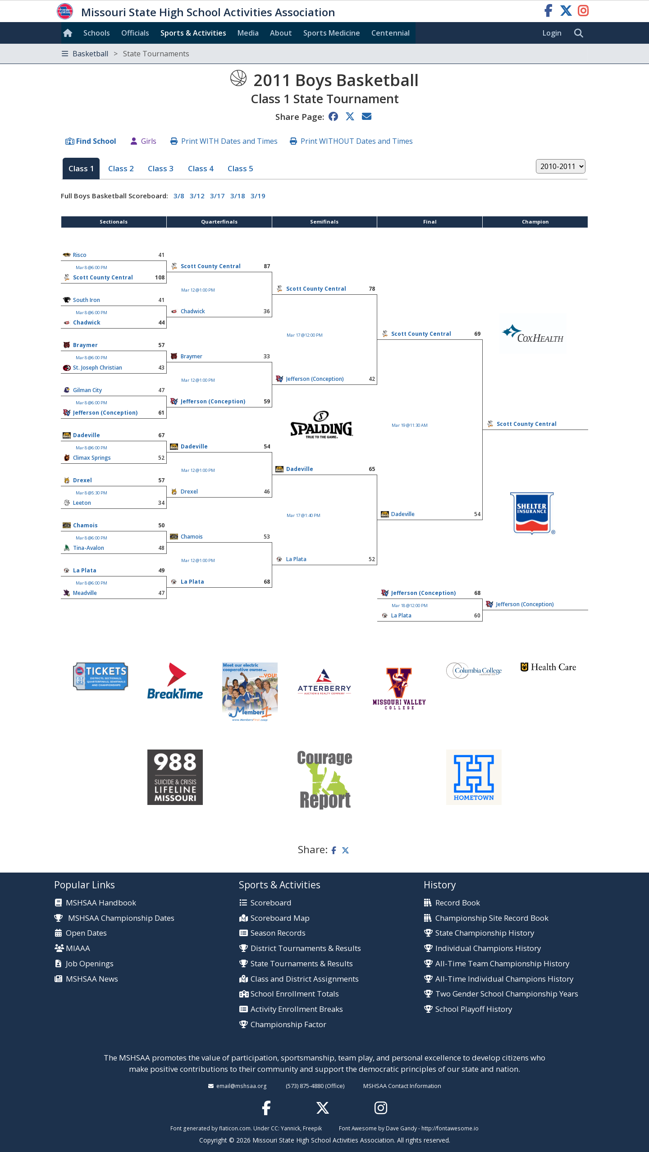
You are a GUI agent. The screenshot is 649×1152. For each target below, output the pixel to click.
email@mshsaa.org (241, 1085)
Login (552, 33)
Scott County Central (211, 266)
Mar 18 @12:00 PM (410, 605)
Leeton (82, 503)
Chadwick (193, 311)
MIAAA (78, 948)
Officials (135, 33)
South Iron (86, 300)
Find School (96, 141)
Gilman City (87, 390)
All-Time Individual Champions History (504, 979)
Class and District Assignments (305, 979)
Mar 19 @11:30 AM (410, 425)
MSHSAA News (92, 979)
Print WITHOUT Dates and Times (357, 141)
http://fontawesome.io (450, 1128)
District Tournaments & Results (306, 948)
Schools (96, 33)
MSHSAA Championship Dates (114, 918)
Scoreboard (271, 903)
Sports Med (331, 33)
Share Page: (299, 116)
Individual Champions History (488, 948)
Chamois (85, 525)
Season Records (278, 933)
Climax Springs (92, 458)
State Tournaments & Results (302, 964)
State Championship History (484, 933)
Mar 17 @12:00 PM (305, 335)
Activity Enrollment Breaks (297, 1009)
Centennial (390, 33)
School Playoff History (473, 1009)
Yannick (290, 1128)
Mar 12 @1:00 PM (198, 290)
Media (248, 33)
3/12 (197, 195)
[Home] (69, 33)
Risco (80, 255)
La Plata (296, 559)
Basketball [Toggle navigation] (125, 54)
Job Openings (90, 964)
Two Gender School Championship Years (506, 994)
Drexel (82, 480)
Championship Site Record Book (491, 918)
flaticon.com (235, 1128)
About (281, 33)
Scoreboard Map (280, 918)
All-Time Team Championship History (502, 964)
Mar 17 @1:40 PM (303, 515)
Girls (148, 141)
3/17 (217, 195)
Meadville (85, 593)
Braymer (85, 345)
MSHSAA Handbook (101, 903)
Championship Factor (288, 1024)
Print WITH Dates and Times (229, 141)
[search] (580, 33)
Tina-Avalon (88, 548)
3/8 (179, 195)
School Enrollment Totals (295, 994)
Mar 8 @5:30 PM (91, 493)
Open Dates (86, 933)
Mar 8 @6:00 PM (91, 267)
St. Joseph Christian (97, 367)
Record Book (457, 903)
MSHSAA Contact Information (402, 1086)
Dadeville (86, 435)
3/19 (258, 195)
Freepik (312, 1128)
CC (274, 1128)
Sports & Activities (193, 33)
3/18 (237, 195)
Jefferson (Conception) (213, 401)
